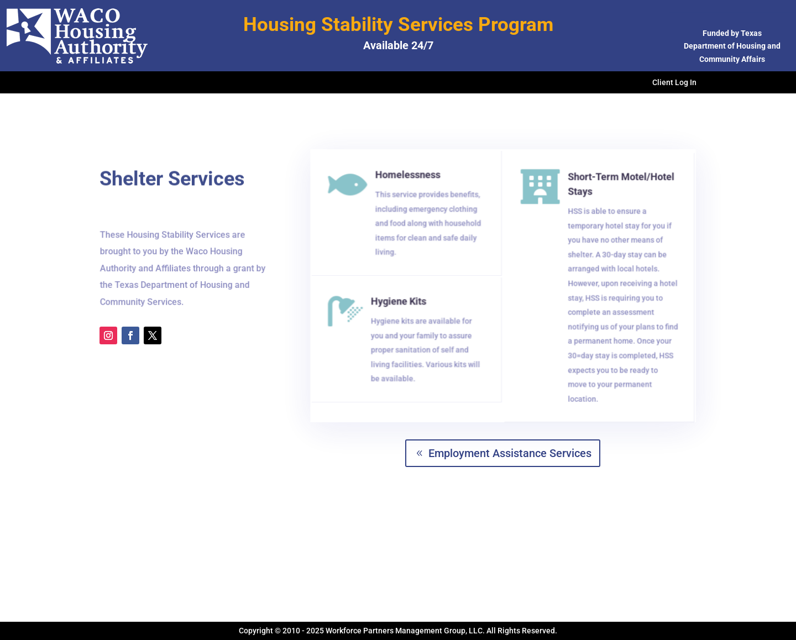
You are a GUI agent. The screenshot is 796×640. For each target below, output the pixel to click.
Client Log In (674, 82)
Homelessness (409, 179)
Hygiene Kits (399, 304)
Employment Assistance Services (509, 453)
